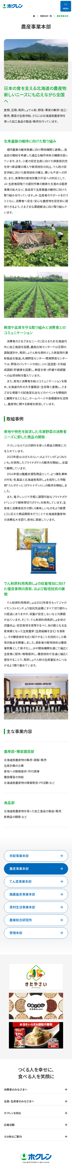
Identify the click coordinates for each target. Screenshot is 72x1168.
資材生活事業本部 (36, 907)
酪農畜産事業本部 (36, 894)
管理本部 (36, 933)
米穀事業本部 (36, 856)
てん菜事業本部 (36, 881)
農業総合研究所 (36, 920)
